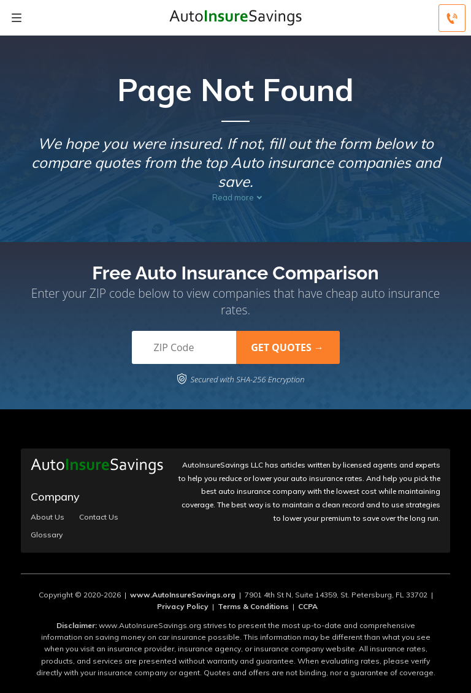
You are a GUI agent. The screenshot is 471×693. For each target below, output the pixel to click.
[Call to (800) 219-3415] (451, 18)
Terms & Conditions (253, 606)
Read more (233, 197)
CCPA (308, 606)
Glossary (47, 535)
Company (55, 497)
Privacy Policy (183, 606)
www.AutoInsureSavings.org (183, 594)
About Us (47, 517)
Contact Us (98, 517)
